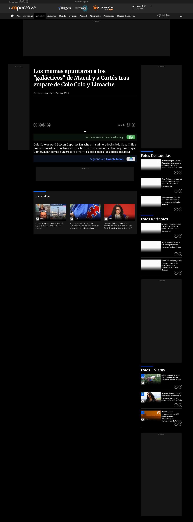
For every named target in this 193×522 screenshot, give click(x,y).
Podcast (83, 16)
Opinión (73, 16)
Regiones (51, 16)
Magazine (28, 16)
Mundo (62, 16)
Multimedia (95, 16)
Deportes (40, 16)
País (18, 16)
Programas (108, 16)
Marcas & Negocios (126, 16)
